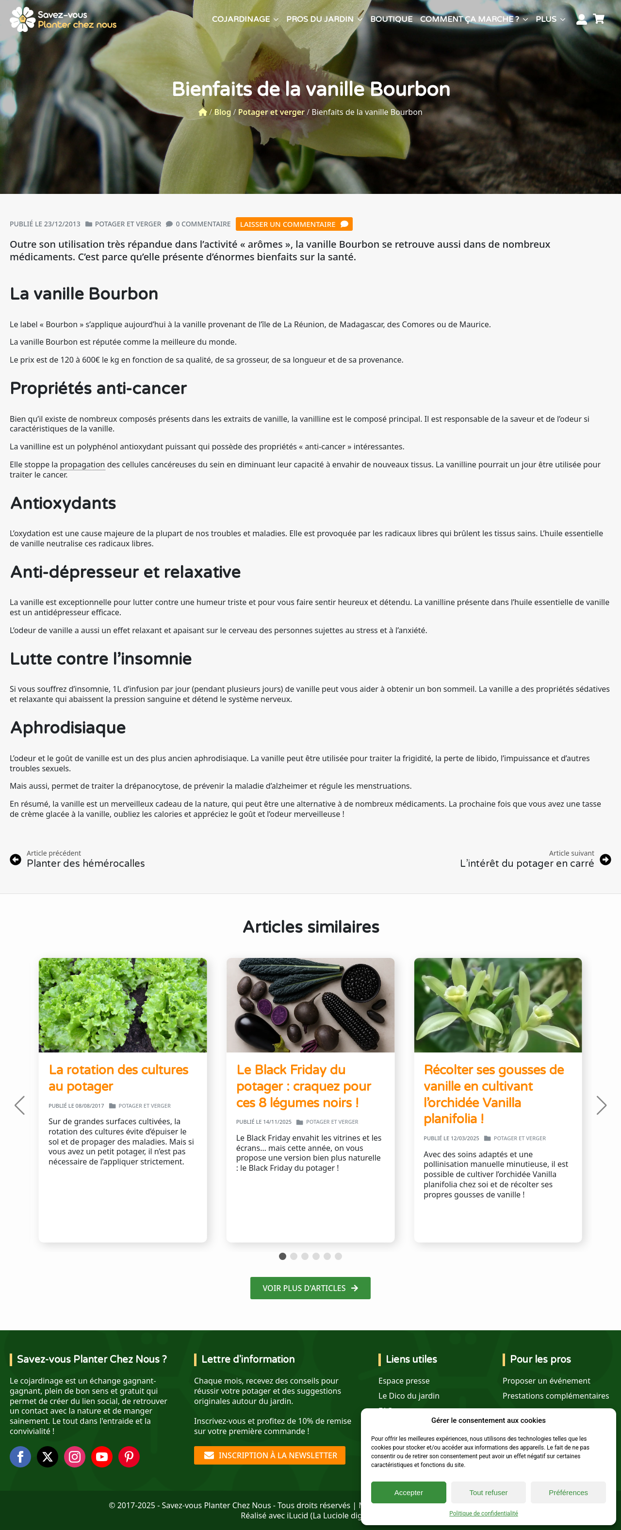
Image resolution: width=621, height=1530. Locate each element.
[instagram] (74, 1456)
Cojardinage (241, 19)
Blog (222, 112)
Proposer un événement (546, 1381)
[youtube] (102, 1456)
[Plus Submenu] (562, 19)
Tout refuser (488, 1492)
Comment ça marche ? (469, 19)
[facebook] (20, 1456)
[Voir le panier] (600, 19)
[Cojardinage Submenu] (276, 19)
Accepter (408, 1492)
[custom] (129, 1456)
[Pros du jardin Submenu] (360, 19)
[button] (19, 1105)
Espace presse (404, 1381)
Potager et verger (271, 112)
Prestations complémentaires (556, 1396)
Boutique (391, 19)
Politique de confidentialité (483, 1513)
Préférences (568, 1492)
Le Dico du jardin (409, 1396)
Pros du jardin (320, 19)
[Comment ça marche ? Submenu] (525, 19)
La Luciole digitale (344, 1515)
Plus (546, 19)
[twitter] (47, 1456)
